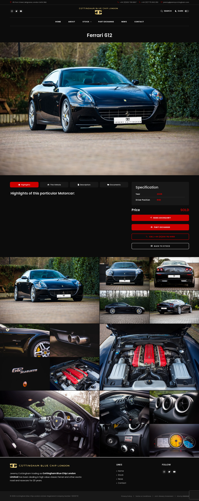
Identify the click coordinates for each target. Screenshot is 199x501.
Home (121, 471)
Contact (122, 483)
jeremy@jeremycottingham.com (175, 2)
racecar (186, 496)
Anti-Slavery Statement (164, 496)
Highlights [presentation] (24, 184)
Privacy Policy (126, 496)
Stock (120, 475)
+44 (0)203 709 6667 (127, 2)
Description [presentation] (84, 184)
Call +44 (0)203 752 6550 (160, 236)
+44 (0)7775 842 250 (148, 2)
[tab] (24, 185)
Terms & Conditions (143, 496)
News (120, 479)
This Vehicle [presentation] (54, 184)
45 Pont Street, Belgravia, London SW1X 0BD (28, 2)
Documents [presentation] (114, 184)
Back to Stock (160, 246)
